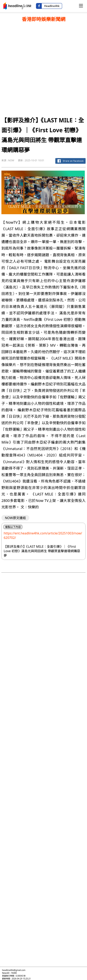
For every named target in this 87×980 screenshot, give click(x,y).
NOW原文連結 (15, 518)
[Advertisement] (43, 67)
